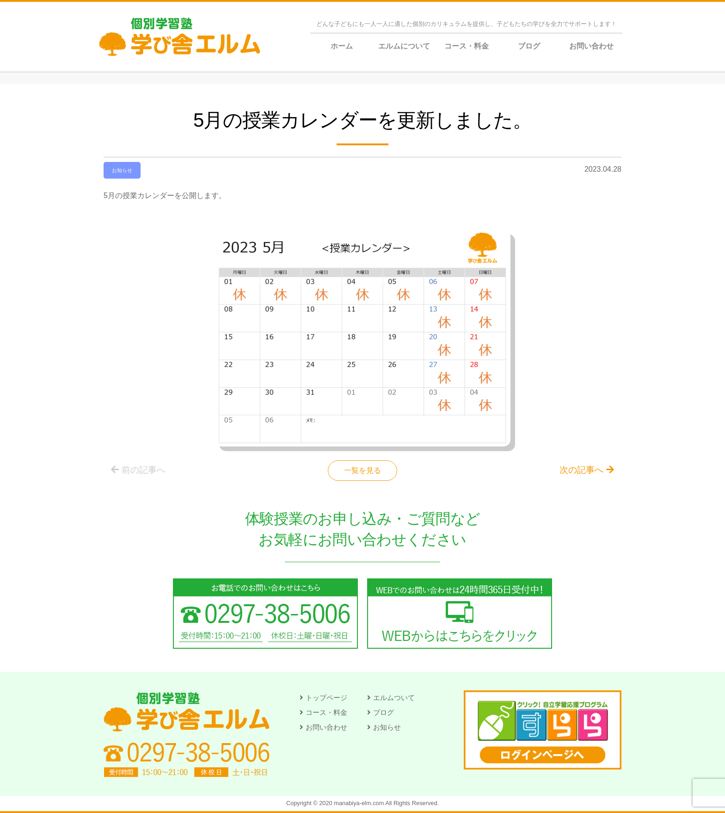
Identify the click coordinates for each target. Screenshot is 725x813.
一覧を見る (362, 470)
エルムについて (404, 46)
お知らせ (122, 170)
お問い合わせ (591, 46)
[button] (323, 697)
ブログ (529, 46)
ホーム (342, 46)
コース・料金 (466, 46)
